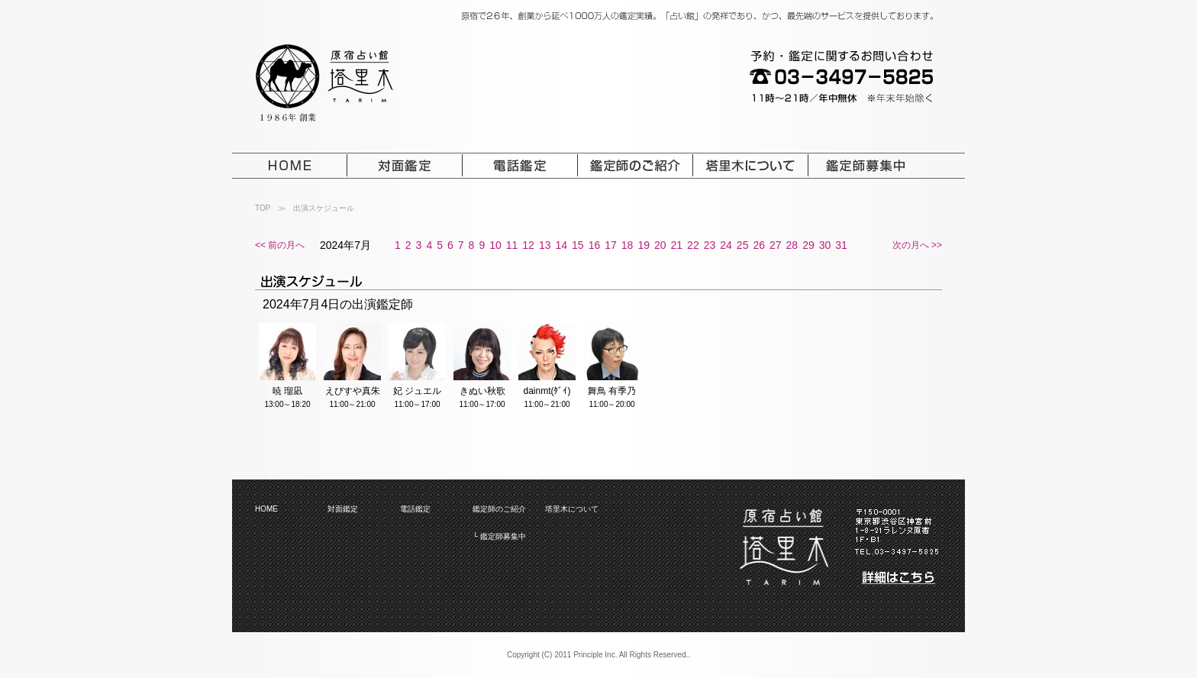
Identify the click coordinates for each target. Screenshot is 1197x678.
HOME (266, 509)
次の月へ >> (917, 245)
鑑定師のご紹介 (499, 509)
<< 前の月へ (280, 245)
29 (808, 245)
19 (643, 245)
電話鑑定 (415, 509)
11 (512, 245)
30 (825, 245)
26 (759, 245)
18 (627, 245)
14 (561, 245)
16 (595, 245)
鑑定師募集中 (503, 536)
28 (792, 245)
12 (528, 245)
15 (578, 245)
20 (660, 245)
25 (743, 245)
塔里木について (571, 509)
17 (611, 245)
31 (841, 245)
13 (545, 245)
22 (693, 245)
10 (495, 245)
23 (710, 245)
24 (726, 245)
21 (677, 245)
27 (776, 245)
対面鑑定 (342, 509)
